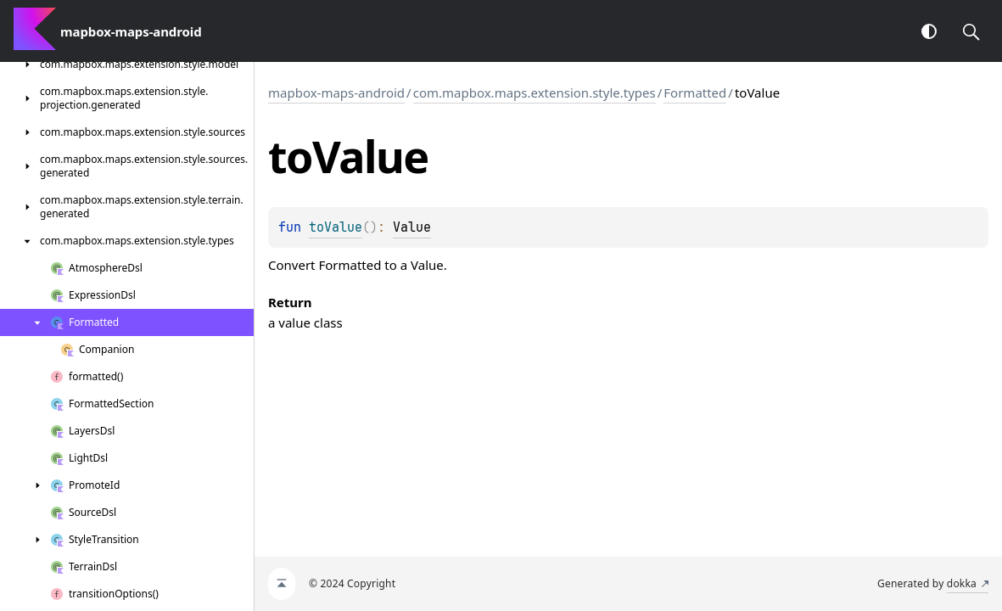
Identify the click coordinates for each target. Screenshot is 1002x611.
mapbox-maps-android (336, 92)
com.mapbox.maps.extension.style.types (534, 92)
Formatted (694, 92)
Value (412, 227)
